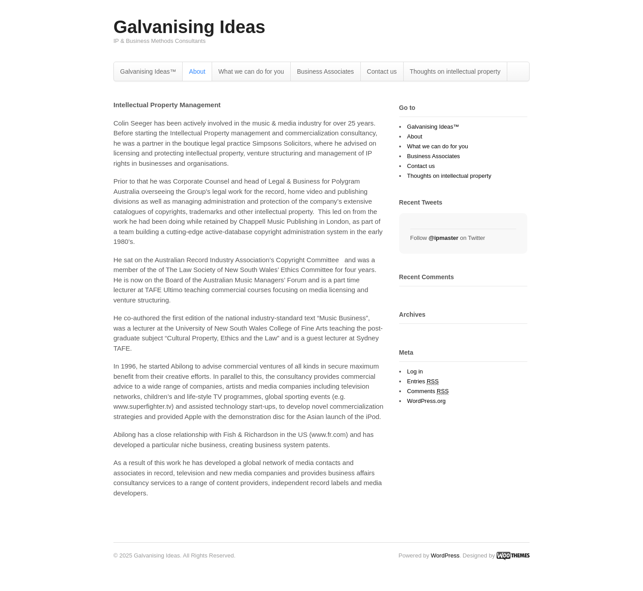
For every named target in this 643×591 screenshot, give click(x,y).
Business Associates (325, 71)
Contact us (382, 71)
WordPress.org (426, 401)
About (197, 71)
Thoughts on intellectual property (455, 71)
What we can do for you (251, 71)
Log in (415, 371)
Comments (428, 391)
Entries (423, 381)
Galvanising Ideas (189, 27)
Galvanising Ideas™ (148, 71)
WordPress (445, 555)
